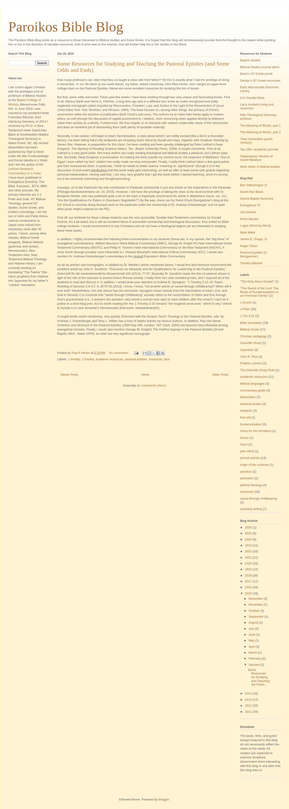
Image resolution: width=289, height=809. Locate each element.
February (255, 658)
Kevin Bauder (249, 219)
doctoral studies (251, 404)
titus (167, 359)
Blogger (164, 799)
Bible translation (251, 323)
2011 (249, 711)
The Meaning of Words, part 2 (260, 132)
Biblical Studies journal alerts (259, 67)
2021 (249, 557)
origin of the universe (254, 464)
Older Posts (220, 374)
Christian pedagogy (253, 336)
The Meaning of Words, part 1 (260, 125)
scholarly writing (251, 509)
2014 (249, 693)
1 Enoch (245, 302)
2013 (249, 699)
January (254, 664)
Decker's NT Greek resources (260, 80)
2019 (249, 569)
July (252, 628)
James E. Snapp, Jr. (254, 239)
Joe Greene (248, 212)
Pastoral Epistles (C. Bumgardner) (254, 254)
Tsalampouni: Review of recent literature (256, 158)
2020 (249, 563)
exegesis (246, 410)
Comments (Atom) (153, 385)
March (253, 652)
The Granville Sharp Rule (257, 370)
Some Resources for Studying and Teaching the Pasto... (258, 677)
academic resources (109, 359)
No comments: (119, 353)
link (59, 205)
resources (155, 359)
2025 (249, 533)
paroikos (246, 471)
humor (244, 438)
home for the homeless (255, 431)
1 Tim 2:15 (247, 316)
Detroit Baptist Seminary (256, 198)
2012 (249, 705)
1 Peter (245, 309)
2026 (249, 527)
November (256, 604)
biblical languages (252, 383)
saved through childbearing (258, 498)
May (252, 640)
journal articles (250, 458)
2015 (249, 593)
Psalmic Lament (251, 363)
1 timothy (74, 359)
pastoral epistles (136, 359)
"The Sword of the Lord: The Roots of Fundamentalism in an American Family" (259, 291)
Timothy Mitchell (251, 263)
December (256, 598)
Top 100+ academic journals (259, 149)
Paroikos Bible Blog (65, 27)
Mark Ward (247, 232)
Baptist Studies (250, 60)
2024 (249, 539)
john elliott (247, 451)
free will (245, 417)
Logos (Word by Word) (255, 225)
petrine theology (251, 485)
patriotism (246, 478)
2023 (249, 545)
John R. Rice (249, 356)
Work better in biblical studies (260, 166)
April (252, 646)
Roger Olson (248, 246)
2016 (249, 587)
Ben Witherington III (253, 185)
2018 (249, 575)
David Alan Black (251, 191)
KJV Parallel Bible (252, 98)
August (254, 622)
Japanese (246, 350)
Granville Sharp (250, 343)
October (254, 610)
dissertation (248, 397)
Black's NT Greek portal (256, 73)
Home (145, 374)
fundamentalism (251, 424)
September (256, 616)
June (252, 634)
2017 (249, 581)
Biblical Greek (249, 329)
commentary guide (252, 390)
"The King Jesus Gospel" (257, 281)
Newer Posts (69, 374)
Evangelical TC (250, 205)
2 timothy (88, 359)
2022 (249, 551)
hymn (244, 444)
